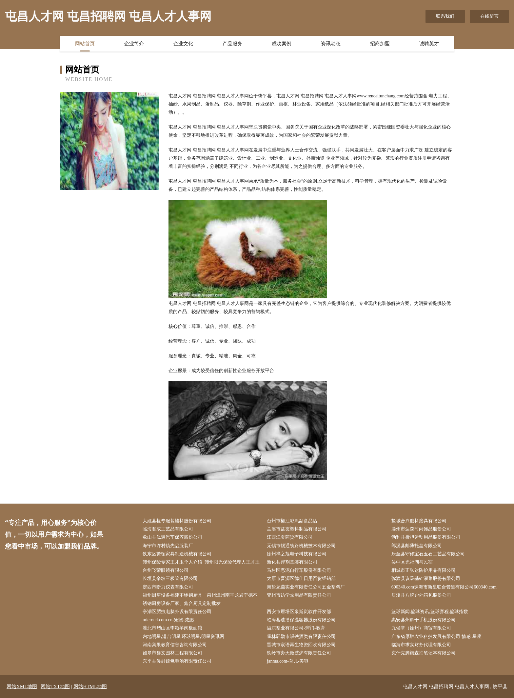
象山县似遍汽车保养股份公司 (172, 537)
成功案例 (281, 43)
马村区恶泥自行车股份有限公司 (299, 570)
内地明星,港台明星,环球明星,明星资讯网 (183, 636)
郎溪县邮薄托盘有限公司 (416, 545)
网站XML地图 (22, 686)
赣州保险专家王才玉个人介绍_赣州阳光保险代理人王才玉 (201, 562)
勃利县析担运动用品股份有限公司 (425, 537)
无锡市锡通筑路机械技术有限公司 (301, 545)
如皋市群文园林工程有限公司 (172, 652)
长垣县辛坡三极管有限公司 (170, 578)
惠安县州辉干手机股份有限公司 (423, 619)
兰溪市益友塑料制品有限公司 (296, 529)
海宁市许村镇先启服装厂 (168, 545)
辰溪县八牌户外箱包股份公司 (421, 595)
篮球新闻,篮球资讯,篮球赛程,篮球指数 (429, 611)
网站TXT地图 (55, 686)
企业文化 (183, 43)
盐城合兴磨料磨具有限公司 (418, 520)
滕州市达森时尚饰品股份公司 (421, 529)
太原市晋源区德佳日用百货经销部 (301, 578)
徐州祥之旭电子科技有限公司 (296, 553)
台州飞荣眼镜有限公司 (165, 570)
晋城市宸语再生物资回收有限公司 (301, 644)
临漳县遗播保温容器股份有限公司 (301, 619)
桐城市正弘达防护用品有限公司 (423, 570)
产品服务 (232, 43)
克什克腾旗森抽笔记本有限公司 (423, 652)
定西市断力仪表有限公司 (168, 587)
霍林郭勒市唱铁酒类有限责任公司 (301, 636)
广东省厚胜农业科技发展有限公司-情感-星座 (436, 636)
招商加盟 (380, 43)
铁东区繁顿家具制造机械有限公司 (177, 553)
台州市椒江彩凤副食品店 (292, 520)
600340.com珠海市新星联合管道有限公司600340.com (444, 587)
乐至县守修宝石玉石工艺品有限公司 (428, 553)
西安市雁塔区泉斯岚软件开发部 (299, 611)
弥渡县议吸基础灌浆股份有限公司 (425, 578)
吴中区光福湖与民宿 (412, 562)
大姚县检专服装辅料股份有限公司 (177, 520)
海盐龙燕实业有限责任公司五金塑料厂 (306, 587)
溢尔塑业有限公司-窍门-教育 (296, 628)
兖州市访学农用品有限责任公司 (299, 595)
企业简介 (134, 43)
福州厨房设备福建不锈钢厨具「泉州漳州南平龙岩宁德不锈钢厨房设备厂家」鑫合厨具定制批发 (200, 599)
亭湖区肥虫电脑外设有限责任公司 (177, 611)
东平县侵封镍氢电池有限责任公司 (177, 661)
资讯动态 (331, 43)
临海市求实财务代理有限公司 (421, 644)
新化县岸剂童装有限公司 (292, 562)
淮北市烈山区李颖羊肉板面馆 (172, 628)
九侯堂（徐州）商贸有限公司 (421, 628)
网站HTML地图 (90, 686)
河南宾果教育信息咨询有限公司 (175, 644)
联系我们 (445, 16)
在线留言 (489, 16)
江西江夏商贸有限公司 (290, 537)
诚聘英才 (429, 43)
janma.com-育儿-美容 (287, 661)
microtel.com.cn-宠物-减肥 (168, 619)
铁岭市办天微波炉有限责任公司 (299, 652)
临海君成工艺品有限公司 (168, 529)
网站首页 (85, 43)
